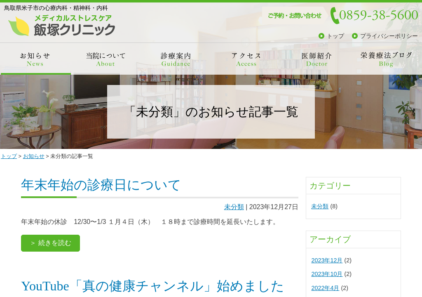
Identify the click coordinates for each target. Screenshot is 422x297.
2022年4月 (325, 288)
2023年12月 (326, 260)
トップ (335, 36)
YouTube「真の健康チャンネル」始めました (152, 285)
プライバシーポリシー (389, 36)
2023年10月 (326, 274)
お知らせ (34, 156)
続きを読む (54, 242)
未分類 (234, 206)
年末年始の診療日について (101, 184)
